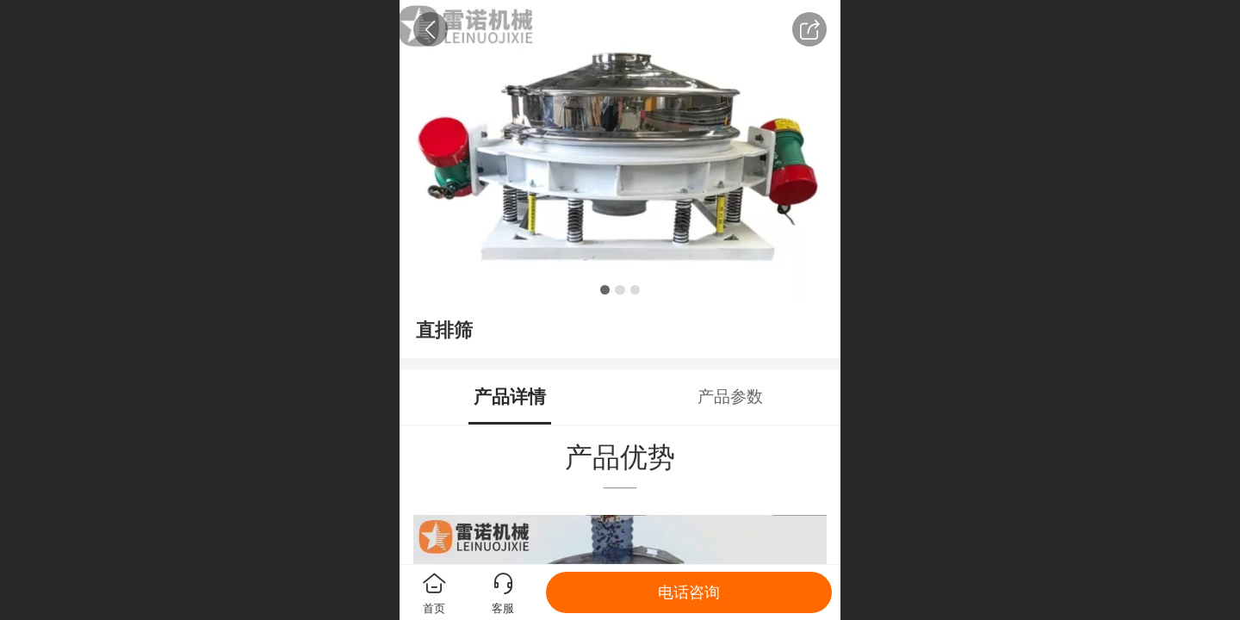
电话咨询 (689, 592)
